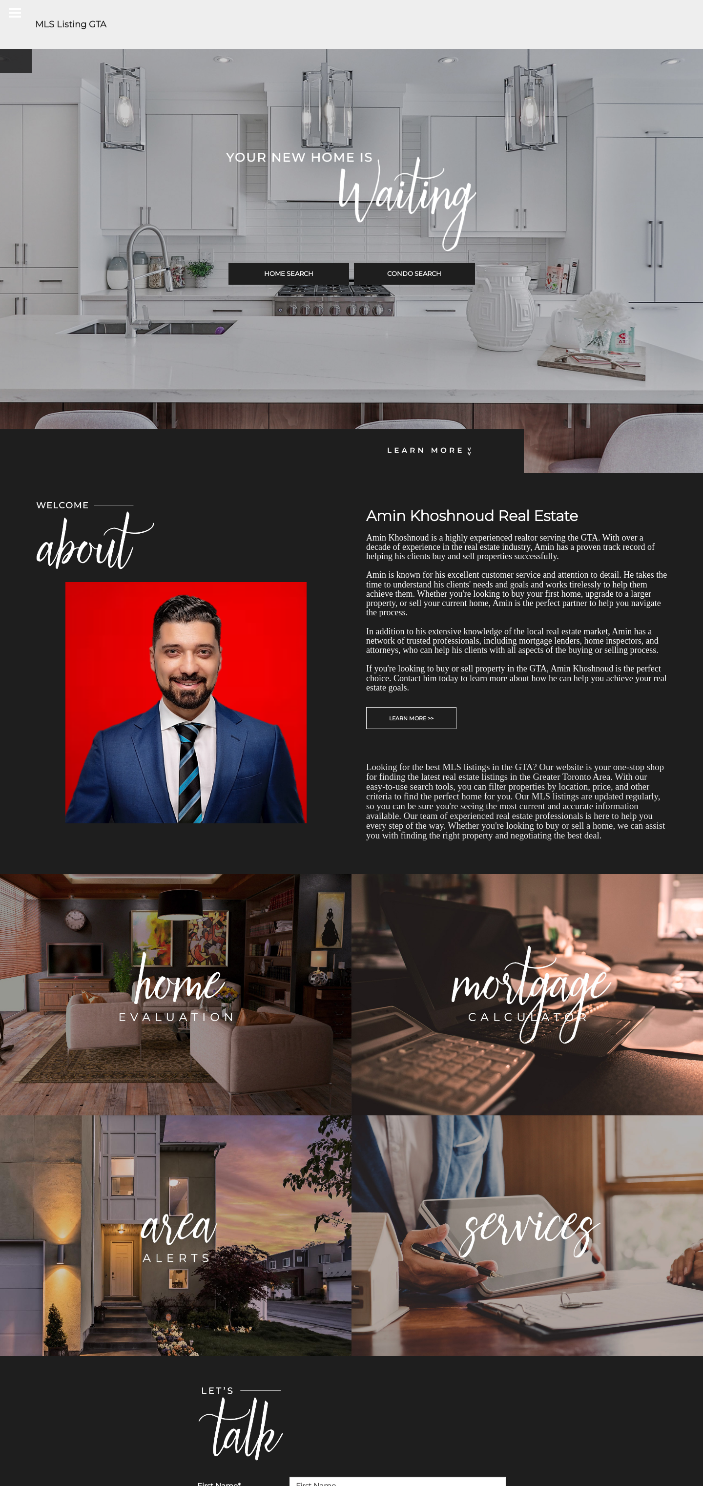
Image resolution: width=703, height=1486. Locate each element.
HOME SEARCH (288, 273)
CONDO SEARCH (414, 273)
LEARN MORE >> (411, 718)
